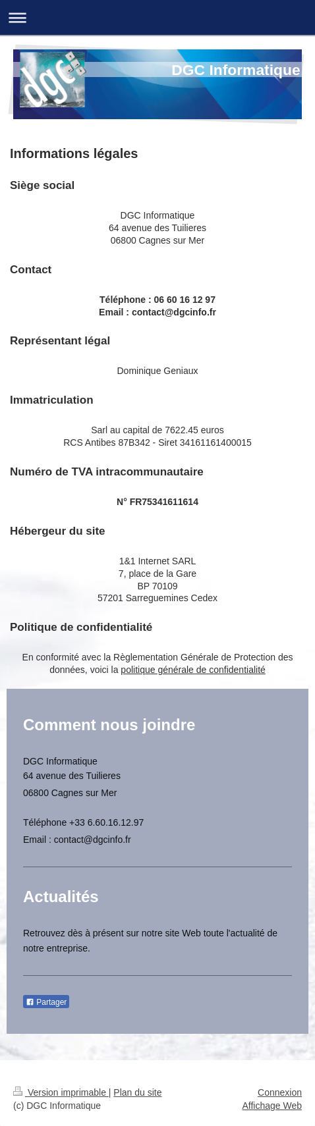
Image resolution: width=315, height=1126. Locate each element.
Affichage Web (272, 1105)
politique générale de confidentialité (193, 669)
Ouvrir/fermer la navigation (157, 17)
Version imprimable (61, 1092)
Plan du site (137, 1092)
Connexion (280, 1092)
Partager (46, 1002)
